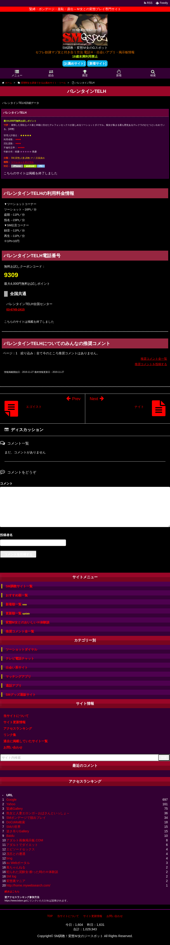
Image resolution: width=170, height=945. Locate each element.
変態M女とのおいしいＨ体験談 (28, 622)
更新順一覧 (18, 613)
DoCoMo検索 (15, 822)
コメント (6, 483)
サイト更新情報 (14, 722)
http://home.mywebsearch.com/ (28, 885)
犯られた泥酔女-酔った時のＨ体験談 (32, 872)
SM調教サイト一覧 (19, 586)
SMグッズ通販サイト (21, 694)
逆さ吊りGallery (17, 831)
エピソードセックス (20, 849)
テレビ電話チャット (20, 658)
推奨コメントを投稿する (151, 364)
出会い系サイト (17, 667)
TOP (50, 916)
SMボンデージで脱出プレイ (26, 817)
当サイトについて (16, 716)
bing (9, 858)
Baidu (10, 836)
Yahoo (10, 804)
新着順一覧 (16, 604)
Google (11, 799)
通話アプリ (13, 685)
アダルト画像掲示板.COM (24, 840)
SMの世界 (13, 826)
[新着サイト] (97, 63)
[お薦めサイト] (74, 63)
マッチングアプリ (18, 676)
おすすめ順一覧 (17, 595)
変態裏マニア (15, 881)
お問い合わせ (12, 747)
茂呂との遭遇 (15, 854)
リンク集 (9, 735)
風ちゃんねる (15, 867)
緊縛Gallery (14, 808)
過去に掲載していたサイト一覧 (25, 741)
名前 (85, 535)
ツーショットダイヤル (22, 162)
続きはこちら (12, 891)
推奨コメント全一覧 (154, 358)
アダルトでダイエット (22, 845)
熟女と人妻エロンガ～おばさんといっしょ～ (38, 813)
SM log (11, 876)
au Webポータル (18, 863)
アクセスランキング (17, 728)
